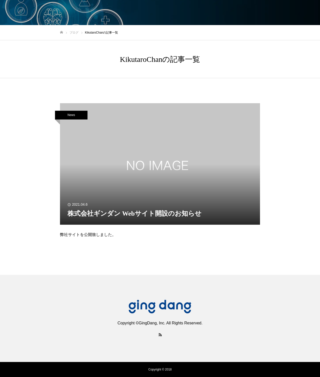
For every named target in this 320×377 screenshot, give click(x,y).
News (71, 115)
